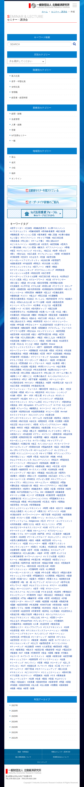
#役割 (52, 566)
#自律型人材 (34, 244)
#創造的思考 (58, 302)
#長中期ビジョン (17, 457)
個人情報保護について (23, 757)
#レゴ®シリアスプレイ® (21, 450)
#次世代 (45, 244)
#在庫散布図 (32, 312)
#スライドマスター (18, 415)
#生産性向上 (66, 611)
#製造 (44, 679)
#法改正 (30, 299)
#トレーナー (35, 543)
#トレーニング (58, 427)
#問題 (61, 682)
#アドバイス (53, 511)
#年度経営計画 (38, 386)
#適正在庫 (52, 308)
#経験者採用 (15, 263)
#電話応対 (67, 650)
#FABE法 (31, 479)
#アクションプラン (62, 453)
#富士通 (38, 395)
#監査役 (33, 366)
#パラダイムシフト (18, 231)
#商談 (46, 663)
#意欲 (42, 341)
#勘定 (36, 485)
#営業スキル (52, 579)
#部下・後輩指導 (44, 347)
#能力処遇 (60, 231)
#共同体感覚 (15, 524)
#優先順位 (35, 427)
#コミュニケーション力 (27, 453)
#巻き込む (21, 254)
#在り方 (68, 289)
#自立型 (13, 424)
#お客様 (56, 363)
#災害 (42, 353)
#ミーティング (16, 663)
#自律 (48, 302)
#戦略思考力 (37, 489)
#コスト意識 (15, 279)
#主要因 (58, 421)
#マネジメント (16, 672)
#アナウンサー (59, 279)
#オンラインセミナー (19, 547)
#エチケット (26, 675)
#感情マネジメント (29, 341)
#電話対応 (60, 576)
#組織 (37, 572)
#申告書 (20, 325)
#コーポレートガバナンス (21, 572)
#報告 (65, 424)
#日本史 (59, 350)
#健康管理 (23, 469)
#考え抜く (25, 241)
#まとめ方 (66, 405)
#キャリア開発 (46, 453)
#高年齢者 (14, 328)
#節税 (23, 550)
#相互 (12, 251)
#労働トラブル (16, 534)
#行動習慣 (14, 257)
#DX (23, 630)
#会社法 (33, 421)
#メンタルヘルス (45, 444)
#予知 (23, 598)
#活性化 (62, 547)
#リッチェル (48, 395)
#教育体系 (57, 646)
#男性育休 (29, 292)
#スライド (46, 434)
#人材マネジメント (63, 325)
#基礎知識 (40, 466)
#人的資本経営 (46, 325)
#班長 (69, 547)
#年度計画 (36, 559)
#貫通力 (22, 476)
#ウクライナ (58, 286)
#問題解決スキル (57, 498)
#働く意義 (52, 234)
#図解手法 (29, 466)
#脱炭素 (54, 437)
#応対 (61, 334)
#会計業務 (61, 366)
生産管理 (15, 119)
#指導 (29, 457)
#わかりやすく (25, 424)
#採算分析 (57, 656)
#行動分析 (61, 360)
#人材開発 (63, 585)
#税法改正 (48, 595)
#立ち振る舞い (29, 553)
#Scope (62, 437)
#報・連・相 (26, 582)
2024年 (14, 721)
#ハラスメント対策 (38, 469)
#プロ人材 (36, 286)
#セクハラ (14, 656)
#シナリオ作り (55, 431)
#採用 (68, 489)
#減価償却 (63, 315)
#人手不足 (25, 286)
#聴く (63, 363)
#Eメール (29, 392)
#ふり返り (14, 238)
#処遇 (34, 328)
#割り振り (14, 283)
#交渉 (68, 389)
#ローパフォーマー (18, 350)
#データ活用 (30, 534)
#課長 (46, 489)
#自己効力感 (44, 276)
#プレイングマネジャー (50, 424)
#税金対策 (67, 434)
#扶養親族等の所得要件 (52, 289)
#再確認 (41, 473)
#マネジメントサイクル (20, 267)
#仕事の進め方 (40, 376)
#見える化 (35, 617)
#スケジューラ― (60, 321)
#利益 (55, 334)
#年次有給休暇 (34, 502)
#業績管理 (49, 650)
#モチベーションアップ (46, 669)
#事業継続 (34, 353)
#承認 (25, 431)
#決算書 (31, 682)
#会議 (62, 659)
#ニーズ (30, 495)
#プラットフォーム (18, 521)
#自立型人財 (51, 473)
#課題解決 (42, 328)
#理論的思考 (47, 447)
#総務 (48, 656)
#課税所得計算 (25, 437)
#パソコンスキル (59, 643)
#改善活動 (46, 427)
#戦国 (25, 353)
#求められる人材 (24, 302)
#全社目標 (25, 334)
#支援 (42, 257)
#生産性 (57, 592)
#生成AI (24, 399)
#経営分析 (36, 563)
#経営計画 (39, 650)
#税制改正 (59, 595)
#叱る (12, 302)
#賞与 (53, 502)
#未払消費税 (15, 370)
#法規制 (24, 366)
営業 (13, 130)
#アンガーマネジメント (20, 418)
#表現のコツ (15, 434)
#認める (33, 318)
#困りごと (27, 376)
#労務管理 (35, 653)
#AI (41, 492)
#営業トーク (15, 308)
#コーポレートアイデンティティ (24, 260)
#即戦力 (37, 263)
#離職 (12, 492)
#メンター (63, 608)
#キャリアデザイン (48, 485)
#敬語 (40, 337)
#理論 (63, 482)
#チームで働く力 (64, 373)
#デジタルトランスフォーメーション (42, 630)
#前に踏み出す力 (17, 321)
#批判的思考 (51, 299)
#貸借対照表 (41, 682)
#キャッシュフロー (18, 659)
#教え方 (33, 431)
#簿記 (12, 682)
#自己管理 (46, 273)
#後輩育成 (42, 431)
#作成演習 (27, 434)
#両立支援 (42, 296)
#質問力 (62, 473)
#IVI (20, 405)
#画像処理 (49, 492)
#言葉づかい (22, 579)
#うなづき (46, 305)
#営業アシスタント (57, 543)
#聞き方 (55, 572)
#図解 (12, 605)
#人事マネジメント (56, 228)
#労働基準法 (15, 624)
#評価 (64, 598)
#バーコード (45, 408)
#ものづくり (60, 679)
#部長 (36, 424)
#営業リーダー (56, 617)
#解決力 (41, 247)
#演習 (12, 453)
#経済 (38, 524)
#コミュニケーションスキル (35, 498)
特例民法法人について (61, 757)
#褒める (24, 318)
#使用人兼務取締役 (18, 540)
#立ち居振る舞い (28, 337)
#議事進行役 (15, 498)
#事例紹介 (67, 592)
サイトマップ (42, 762)
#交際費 (13, 437)
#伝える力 (14, 621)
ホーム (45, 11)
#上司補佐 (55, 611)
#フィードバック (17, 463)
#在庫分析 (50, 415)
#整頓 (54, 267)
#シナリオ (61, 553)
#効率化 (45, 611)
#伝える (13, 363)
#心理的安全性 (16, 382)
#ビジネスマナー (32, 672)
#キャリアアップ (55, 440)
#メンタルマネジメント (58, 376)
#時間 (45, 508)
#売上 (25, 279)
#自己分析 (42, 318)
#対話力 (55, 460)
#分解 (12, 395)
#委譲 (23, 283)
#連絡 (12, 427)
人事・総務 (16, 124)
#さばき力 (34, 257)
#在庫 (31, 679)
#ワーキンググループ (37, 537)
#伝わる (20, 344)
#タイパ (47, 321)
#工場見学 (57, 534)
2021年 (14, 738)
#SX (31, 395)
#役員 (55, 608)
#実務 (40, 598)
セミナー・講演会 (59, 11)
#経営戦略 (54, 244)
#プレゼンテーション (43, 621)
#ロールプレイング (18, 447)
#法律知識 (52, 469)
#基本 (52, 508)
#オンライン (30, 663)
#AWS (38, 646)
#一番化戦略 (15, 247)
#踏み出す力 (37, 373)
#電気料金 (66, 402)
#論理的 (44, 344)
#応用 (12, 579)
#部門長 (41, 534)
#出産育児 (63, 341)
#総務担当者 (64, 579)
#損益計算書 (47, 563)
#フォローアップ (17, 473)
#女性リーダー (16, 601)
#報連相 (13, 653)
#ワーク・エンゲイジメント (59, 521)
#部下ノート (38, 267)
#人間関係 (50, 576)
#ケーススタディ (24, 588)
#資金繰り (21, 682)
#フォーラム (22, 408)
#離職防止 (34, 408)
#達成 (55, 341)
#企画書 (54, 601)
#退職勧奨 (33, 350)
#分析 (45, 527)
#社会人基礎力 (16, 511)
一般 (13, 141)
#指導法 (57, 418)
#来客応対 (61, 337)
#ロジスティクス (36, 415)
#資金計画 (14, 614)
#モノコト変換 (29, 247)
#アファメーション (54, 247)
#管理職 (64, 630)
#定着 (53, 489)
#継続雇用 (25, 328)
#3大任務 (43, 350)
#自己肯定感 (57, 238)
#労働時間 (33, 569)
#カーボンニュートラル (20, 440)
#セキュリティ (54, 537)
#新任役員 (31, 566)
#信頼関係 (42, 476)
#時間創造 (60, 270)
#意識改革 (65, 563)
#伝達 (48, 279)
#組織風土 (43, 379)
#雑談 (36, 344)
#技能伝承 (31, 666)
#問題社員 (58, 347)
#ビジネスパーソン (18, 244)
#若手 (30, 550)
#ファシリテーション (49, 659)
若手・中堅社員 (18, 81)
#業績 (21, 392)
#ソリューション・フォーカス (23, 389)
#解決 (46, 437)
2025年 (14, 716)
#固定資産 (53, 315)
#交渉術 (13, 392)
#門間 (59, 524)
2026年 (14, 711)
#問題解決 (38, 675)
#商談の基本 (66, 572)
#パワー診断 (39, 302)
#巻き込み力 (32, 463)
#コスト (24, 296)
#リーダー (66, 666)
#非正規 (56, 466)
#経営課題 (60, 331)
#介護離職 (53, 296)
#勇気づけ (42, 511)
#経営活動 (51, 257)
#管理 (47, 598)
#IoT (21, 653)
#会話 (48, 363)
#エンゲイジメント (46, 331)
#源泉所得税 (24, 685)
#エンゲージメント (41, 460)
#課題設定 (54, 482)
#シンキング (30, 511)
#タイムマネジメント (55, 614)
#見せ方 (62, 251)
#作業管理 (36, 611)
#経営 (51, 640)
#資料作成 (25, 563)
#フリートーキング (40, 357)
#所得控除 (57, 605)
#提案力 (33, 579)
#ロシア (68, 286)
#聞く (12, 254)
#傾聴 (38, 601)
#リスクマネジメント (53, 627)
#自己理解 (63, 485)
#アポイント (15, 543)
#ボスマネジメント (18, 402)
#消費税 (54, 685)
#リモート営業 (23, 518)
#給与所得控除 (34, 289)
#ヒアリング (39, 582)
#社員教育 (29, 646)
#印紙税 (13, 685)
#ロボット (60, 395)
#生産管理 (44, 624)
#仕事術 (37, 305)
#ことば (29, 344)
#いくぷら (40, 299)
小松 (13, 168)
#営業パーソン (38, 518)
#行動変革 (65, 254)
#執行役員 (23, 421)
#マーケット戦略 (17, 495)
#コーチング (56, 663)
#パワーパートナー (31, 514)
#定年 (63, 466)
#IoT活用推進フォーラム (28, 492)
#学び (24, 379)
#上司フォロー (16, 466)
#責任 (31, 540)
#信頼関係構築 (38, 411)
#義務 (38, 540)
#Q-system (29, 405)
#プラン (37, 434)
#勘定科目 (39, 392)
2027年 (14, 705)
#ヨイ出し (38, 251)
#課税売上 (14, 318)
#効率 (55, 251)
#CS (12, 650)
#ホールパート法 (17, 479)
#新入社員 (62, 669)
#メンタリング (41, 633)
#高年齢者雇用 (48, 231)
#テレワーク (15, 585)
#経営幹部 (14, 640)
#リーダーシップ (39, 637)
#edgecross (34, 521)
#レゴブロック (61, 450)
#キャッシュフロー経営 (20, 576)
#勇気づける (28, 524)
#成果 (48, 382)
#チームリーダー (57, 379)
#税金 (19, 688)
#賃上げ (47, 292)
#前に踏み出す (52, 241)
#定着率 (13, 411)
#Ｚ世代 (26, 308)
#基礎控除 (21, 289)
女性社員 (15, 87)
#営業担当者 (34, 447)
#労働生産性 (58, 292)
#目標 (48, 341)
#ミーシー (14, 305)
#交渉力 (24, 257)
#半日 (48, 534)
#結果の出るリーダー (57, 370)
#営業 (40, 663)
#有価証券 (42, 315)
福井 (13, 173)
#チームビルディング (43, 450)
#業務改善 (61, 675)
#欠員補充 (14, 286)
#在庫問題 (38, 437)
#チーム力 (37, 418)
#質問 (53, 553)
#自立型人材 (43, 566)
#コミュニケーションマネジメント (25, 508)
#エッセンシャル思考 (19, 273)
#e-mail (63, 411)
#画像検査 (60, 492)
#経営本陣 (14, 334)
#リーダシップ (31, 360)
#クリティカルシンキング (21, 270)
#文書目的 (14, 315)
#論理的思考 (45, 643)
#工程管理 (14, 611)
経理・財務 (16, 114)
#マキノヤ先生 (16, 360)
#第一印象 (14, 337)
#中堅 (46, 553)
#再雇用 (13, 469)
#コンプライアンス (33, 627)
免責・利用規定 (23, 752)
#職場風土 (40, 382)
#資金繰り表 (26, 485)
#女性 (42, 569)
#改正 (34, 444)
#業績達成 (14, 241)
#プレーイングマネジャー (21, 633)
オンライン (16, 178)
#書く (65, 312)
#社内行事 (45, 260)
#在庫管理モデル (17, 312)
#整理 (48, 267)
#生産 (38, 679)
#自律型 (22, 537)
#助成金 (67, 353)
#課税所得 (57, 434)
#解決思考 (43, 389)
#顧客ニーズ (15, 376)
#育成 (36, 457)
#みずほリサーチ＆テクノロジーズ (25, 527)
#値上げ (33, 296)
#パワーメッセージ (33, 556)
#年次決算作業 (40, 370)
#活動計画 (25, 444)
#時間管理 (38, 321)
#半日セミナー (32, 325)
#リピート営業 (52, 411)
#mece (52, 344)
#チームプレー (42, 482)
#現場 (51, 679)
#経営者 (51, 637)
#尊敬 (67, 247)
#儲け (34, 334)
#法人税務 (44, 685)
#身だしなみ (49, 337)
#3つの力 (61, 318)
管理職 (14, 92)
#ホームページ (40, 531)
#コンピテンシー (17, 595)
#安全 (50, 666)
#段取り (34, 547)
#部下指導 (46, 514)
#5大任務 (46, 263)
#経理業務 (67, 514)
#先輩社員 (52, 547)
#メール (13, 559)
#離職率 (39, 292)
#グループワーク (37, 279)
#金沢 (25, 585)
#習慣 (57, 254)
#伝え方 (34, 643)
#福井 (40, 553)
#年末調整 (34, 605)
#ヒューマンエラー (18, 679)
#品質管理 (25, 611)
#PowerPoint (26, 621)
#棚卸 (34, 315)
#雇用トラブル (16, 608)
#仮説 (56, 447)
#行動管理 (50, 495)
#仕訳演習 (56, 514)
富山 (13, 157)
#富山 (12, 588)
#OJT (23, 666)
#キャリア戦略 (44, 238)
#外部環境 (25, 386)
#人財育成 (14, 563)
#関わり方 (32, 476)
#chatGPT (14, 399)
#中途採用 (27, 263)
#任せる (55, 276)
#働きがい (44, 360)
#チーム (45, 617)
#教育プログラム (17, 566)
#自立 (57, 563)
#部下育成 (29, 669)
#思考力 (64, 244)
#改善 (46, 675)
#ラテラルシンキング (44, 270)
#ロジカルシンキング (19, 643)
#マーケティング (17, 531)
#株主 (48, 466)
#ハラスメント (38, 656)
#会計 (40, 595)
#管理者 (60, 489)
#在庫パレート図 (47, 312)
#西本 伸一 (22, 395)
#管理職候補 (35, 505)
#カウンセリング (24, 251)
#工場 (57, 666)
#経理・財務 (29, 688)
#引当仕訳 (27, 370)
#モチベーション (57, 633)
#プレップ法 (64, 476)
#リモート (25, 640)
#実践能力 (14, 444)
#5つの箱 (31, 283)
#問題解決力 (38, 576)
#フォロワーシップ (43, 405)
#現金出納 (25, 315)
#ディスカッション (18, 569)
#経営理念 (14, 505)
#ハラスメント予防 (54, 518)
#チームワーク (16, 669)
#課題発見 (42, 421)
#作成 (59, 457)
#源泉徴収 (63, 685)
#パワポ (57, 405)
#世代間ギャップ (39, 308)
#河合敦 (67, 350)
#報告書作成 (24, 559)
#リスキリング (46, 399)
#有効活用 (35, 273)
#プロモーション (55, 531)
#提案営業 (57, 305)
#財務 (27, 608)
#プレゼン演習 (43, 479)
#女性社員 (14, 637)
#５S (52, 675)
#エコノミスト (48, 524)
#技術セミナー (16, 627)
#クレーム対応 (35, 402)
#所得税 (13, 421)
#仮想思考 (61, 495)
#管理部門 (56, 260)
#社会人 (52, 318)
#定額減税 (57, 353)
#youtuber (54, 357)
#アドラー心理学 (17, 331)
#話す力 (59, 508)
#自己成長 (32, 254)
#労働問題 (36, 608)
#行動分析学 (15, 514)
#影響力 (13, 476)
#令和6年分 (15, 379)
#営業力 (41, 579)
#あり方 (68, 382)
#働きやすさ (39, 614)
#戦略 (53, 457)
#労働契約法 (15, 553)
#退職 (50, 653)
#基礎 (69, 576)
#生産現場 (14, 630)
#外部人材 (46, 286)
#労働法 (64, 653)
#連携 (12, 408)
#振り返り (31, 473)
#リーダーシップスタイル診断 (23, 276)
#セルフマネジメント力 (20, 460)
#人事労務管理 (16, 556)
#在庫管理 (14, 550)
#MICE (20, 427)
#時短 (29, 321)
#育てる (66, 431)
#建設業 (66, 534)
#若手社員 (65, 582)
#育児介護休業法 (17, 299)
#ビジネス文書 (33, 592)
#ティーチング (16, 646)
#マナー (53, 585)
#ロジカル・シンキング (56, 392)
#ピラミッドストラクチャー (22, 347)
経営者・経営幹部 (19, 97)
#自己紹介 (53, 476)
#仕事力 (13, 537)
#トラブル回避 (50, 556)
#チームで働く (38, 241)
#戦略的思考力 (40, 228)
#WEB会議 (15, 502)
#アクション (15, 431)
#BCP (49, 353)
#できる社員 (47, 592)
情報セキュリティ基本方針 (60, 752)
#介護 (12, 344)
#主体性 (28, 228)
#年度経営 (46, 559)
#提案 (25, 543)
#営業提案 (40, 495)
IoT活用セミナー (18, 135)
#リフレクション (45, 254)
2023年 (14, 727)
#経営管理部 (22, 605)
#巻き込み (31, 331)
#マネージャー (52, 588)
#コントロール (16, 292)
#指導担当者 (24, 411)
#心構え (43, 547)
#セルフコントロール (39, 585)
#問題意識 (59, 399)
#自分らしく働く (57, 389)
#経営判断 (67, 656)
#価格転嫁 (14, 296)
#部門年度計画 (44, 334)
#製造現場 (55, 624)
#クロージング (52, 582)
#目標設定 (55, 598)
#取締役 (43, 640)
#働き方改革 (26, 614)
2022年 (14, 732)
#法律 (66, 627)
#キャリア (29, 601)
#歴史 (51, 350)
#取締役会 (14, 366)
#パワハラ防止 (39, 440)
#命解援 (68, 508)
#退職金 (61, 502)
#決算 (12, 518)
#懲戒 (24, 502)
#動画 (29, 531)
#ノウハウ (42, 666)
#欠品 (58, 312)
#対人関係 (25, 373)
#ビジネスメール (17, 592)
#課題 (68, 682)
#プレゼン (14, 666)
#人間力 (55, 263)
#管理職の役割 (56, 283)
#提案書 (45, 601)
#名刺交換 (14, 341)
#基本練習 (42, 234)
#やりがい (29, 382)
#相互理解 (65, 447)
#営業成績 (23, 363)
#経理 (65, 605)
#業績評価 (63, 601)
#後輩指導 (33, 659)
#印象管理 (14, 357)
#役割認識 (44, 463)
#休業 (61, 469)
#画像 (26, 653)
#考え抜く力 (49, 373)
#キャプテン (15, 482)
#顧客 (44, 543)
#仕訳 (58, 650)
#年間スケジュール (46, 366)
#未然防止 (45, 550)
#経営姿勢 (46, 540)
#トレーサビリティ (52, 402)
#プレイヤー (26, 305)
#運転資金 (14, 485)
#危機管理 (14, 582)
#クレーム (57, 540)
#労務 (51, 421)
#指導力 (26, 489)
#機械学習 (32, 598)
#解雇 (57, 653)
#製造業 (35, 640)
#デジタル (61, 637)
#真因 (66, 421)
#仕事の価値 (64, 234)
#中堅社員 (25, 637)
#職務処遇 (14, 234)
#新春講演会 (15, 353)
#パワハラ (25, 656)
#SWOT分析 (45, 605)
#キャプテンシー (58, 479)
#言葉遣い (25, 357)
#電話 (66, 646)
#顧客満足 (20, 650)
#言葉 (36, 550)
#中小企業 (46, 572)
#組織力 (68, 299)
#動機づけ (54, 463)
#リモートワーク (62, 444)
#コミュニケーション (51, 672)
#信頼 (63, 511)
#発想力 (66, 418)
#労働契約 (58, 621)
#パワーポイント (62, 640)
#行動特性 (31, 595)
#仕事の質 (14, 373)
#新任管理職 (42, 283)
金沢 (13, 162)
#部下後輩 (33, 379)
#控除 (12, 325)
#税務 (12, 688)
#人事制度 (50, 569)
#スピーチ (67, 537)
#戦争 (12, 289)
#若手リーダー (16, 228)
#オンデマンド (59, 408)
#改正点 (47, 251)
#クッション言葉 (28, 234)
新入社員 (15, 76)
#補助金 (64, 357)
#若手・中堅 (39, 588)
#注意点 (46, 502)
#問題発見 (64, 460)
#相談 (27, 427)
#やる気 (24, 505)
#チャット (33, 399)
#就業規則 (27, 624)
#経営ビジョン (59, 559)
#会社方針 (44, 457)
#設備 (67, 595)
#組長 (52, 360)
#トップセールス (37, 363)
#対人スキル (28, 482)
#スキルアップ (57, 550)
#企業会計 (64, 276)
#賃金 (43, 653)
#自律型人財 (58, 382)
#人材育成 (47, 646)
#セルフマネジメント (19, 617)
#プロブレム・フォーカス (60, 328)
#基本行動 (66, 672)
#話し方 (66, 663)
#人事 (36, 624)
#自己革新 (14, 386)
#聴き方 (29, 650)
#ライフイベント (28, 238)
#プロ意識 (14, 675)
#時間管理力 (15, 489)
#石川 (43, 521)
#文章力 (61, 556)
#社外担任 (46, 608)
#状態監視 (14, 598)
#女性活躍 (48, 418)
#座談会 (13, 405)
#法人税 (35, 685)
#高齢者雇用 (34, 231)
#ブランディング (57, 527)
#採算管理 (53, 682)
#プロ (61, 299)
